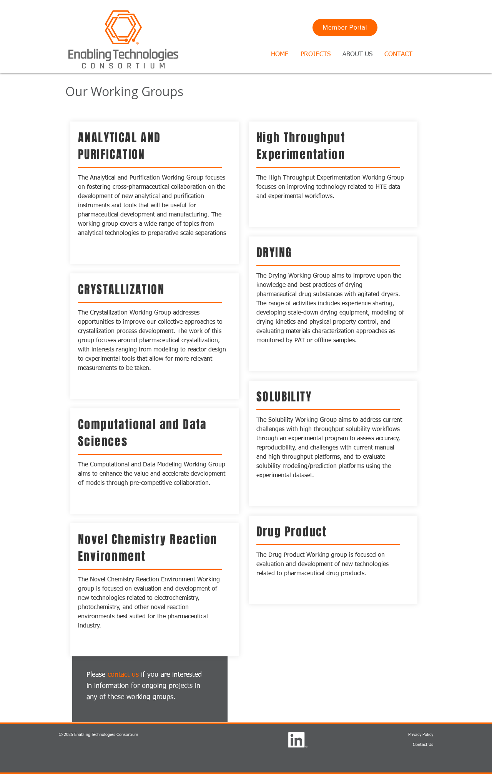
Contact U (422, 744)
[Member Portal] (344, 27)
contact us (123, 674)
